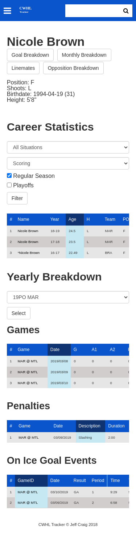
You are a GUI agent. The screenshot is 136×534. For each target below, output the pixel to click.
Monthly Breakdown (84, 55)
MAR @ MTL (28, 361)
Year (54, 219)
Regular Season (34, 176)
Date (54, 349)
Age (72, 219)
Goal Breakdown (30, 55)
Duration (116, 426)
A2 (112, 349)
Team (110, 219)
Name (23, 219)
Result (80, 480)
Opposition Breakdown (73, 68)
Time (115, 480)
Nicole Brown (28, 231)
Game (24, 349)
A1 (94, 349)
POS (127, 219)
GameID (26, 480)
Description (89, 426)
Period (98, 480)
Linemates (23, 68)
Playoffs (23, 185)
